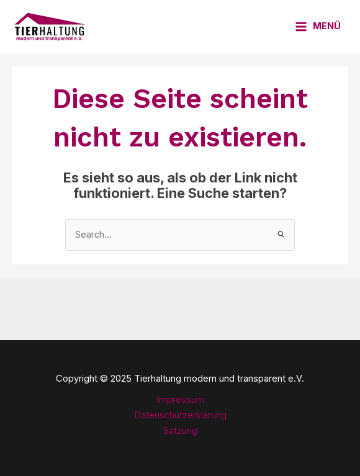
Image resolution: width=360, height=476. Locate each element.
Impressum (180, 399)
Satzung (180, 430)
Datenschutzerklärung (180, 415)
